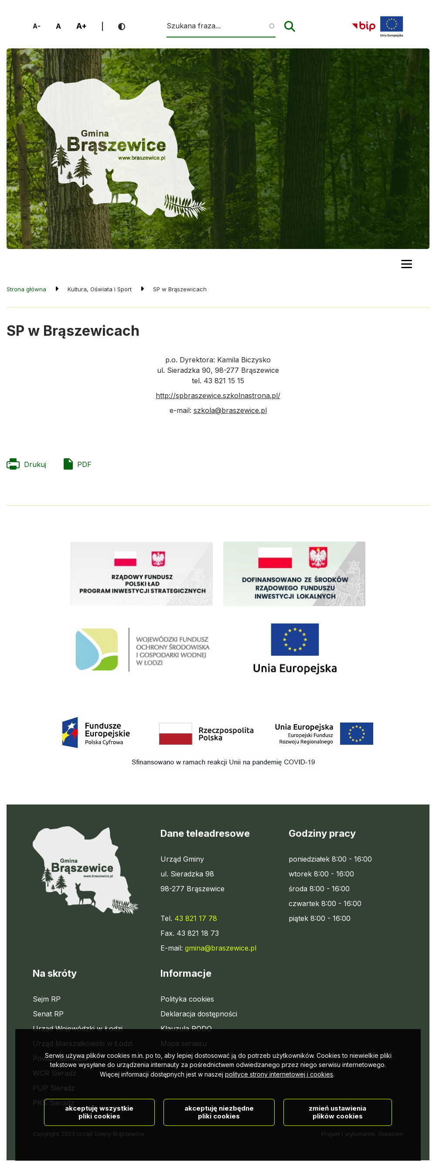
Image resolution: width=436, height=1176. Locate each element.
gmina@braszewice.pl (220, 948)
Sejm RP (47, 999)
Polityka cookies (187, 999)
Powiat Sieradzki (60, 1058)
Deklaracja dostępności (198, 1013)
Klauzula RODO (186, 1028)
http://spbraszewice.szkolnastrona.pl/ (218, 395)
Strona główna (26, 289)
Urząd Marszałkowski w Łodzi (83, 1043)
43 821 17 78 (195, 918)
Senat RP (48, 1014)
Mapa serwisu (183, 1043)
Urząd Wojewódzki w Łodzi (78, 1028)
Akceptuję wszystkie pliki (99, 1147)
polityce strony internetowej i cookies (279, 1108)
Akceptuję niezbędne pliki (219, 1147)
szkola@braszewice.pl (230, 410)
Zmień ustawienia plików (337, 1147)
